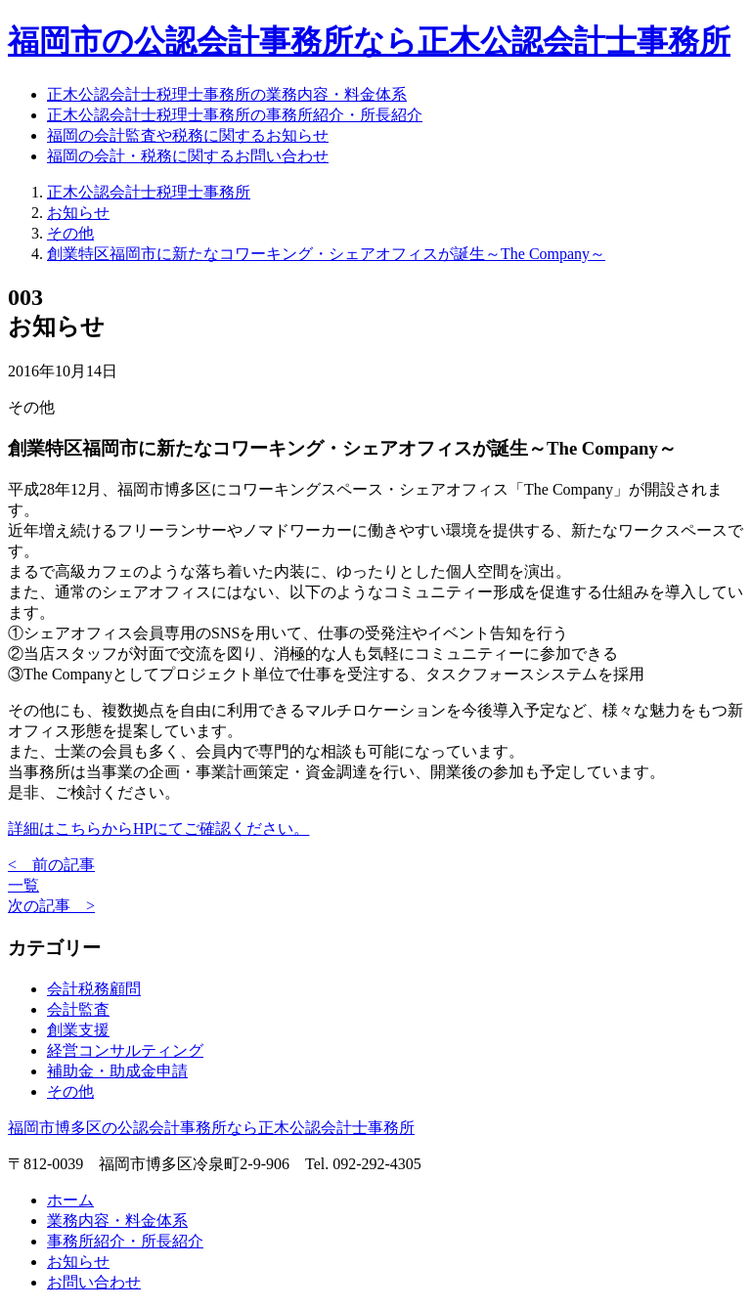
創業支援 (78, 1030)
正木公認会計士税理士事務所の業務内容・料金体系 (227, 94)
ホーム (70, 1200)
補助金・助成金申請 (117, 1071)
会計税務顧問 (94, 989)
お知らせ (78, 1261)
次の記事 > (51, 905)
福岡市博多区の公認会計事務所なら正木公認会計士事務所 (211, 1127)
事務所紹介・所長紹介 (125, 1241)
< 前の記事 (51, 864)
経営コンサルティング (125, 1050)
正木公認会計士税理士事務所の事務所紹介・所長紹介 (234, 115)
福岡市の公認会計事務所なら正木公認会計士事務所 (369, 41)
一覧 (23, 885)
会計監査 (78, 1009)
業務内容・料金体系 (117, 1220)
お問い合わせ (94, 1282)
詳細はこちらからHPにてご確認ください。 (158, 828)
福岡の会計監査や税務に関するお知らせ (188, 135)
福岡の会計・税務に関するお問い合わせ (188, 156)
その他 (70, 1091)
